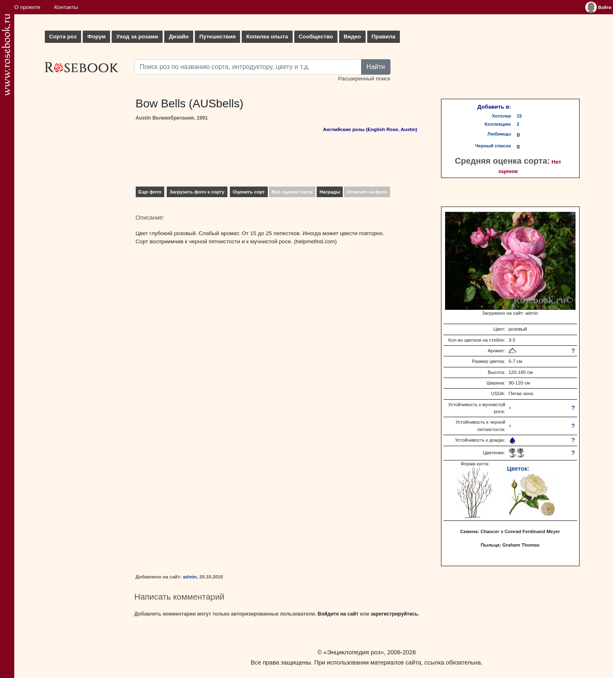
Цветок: (518, 468)
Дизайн (179, 36)
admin (190, 576)
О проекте (27, 7)
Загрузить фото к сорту (197, 191)
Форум (96, 36)
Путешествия (217, 36)
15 (519, 115)
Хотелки (501, 115)
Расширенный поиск (364, 79)
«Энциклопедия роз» (354, 652)
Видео (352, 36)
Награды (330, 191)
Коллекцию (498, 124)
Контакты (66, 7)
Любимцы (499, 133)
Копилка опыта (267, 36)
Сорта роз (63, 36)
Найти (375, 66)
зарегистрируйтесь (394, 614)
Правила (384, 36)
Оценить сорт (249, 191)
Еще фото (150, 191)
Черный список (493, 145)
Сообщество (316, 36)
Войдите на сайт (338, 614)
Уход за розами (137, 36)
